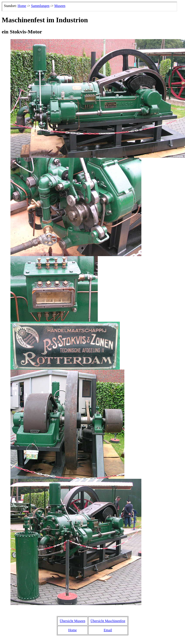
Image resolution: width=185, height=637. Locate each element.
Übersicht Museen (72, 621)
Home (72, 630)
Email (108, 630)
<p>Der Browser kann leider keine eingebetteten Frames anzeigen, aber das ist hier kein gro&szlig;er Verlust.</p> (89, 6)
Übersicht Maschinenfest (108, 621)
